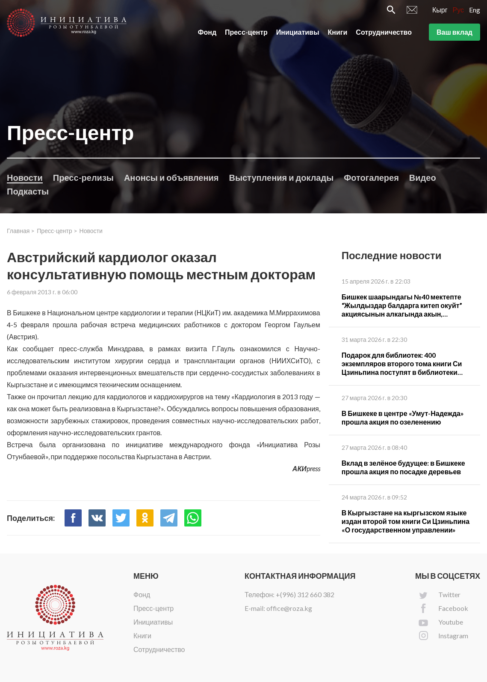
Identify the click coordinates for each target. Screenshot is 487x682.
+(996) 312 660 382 (305, 594)
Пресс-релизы (83, 177)
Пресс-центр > (57, 230)
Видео (422, 177)
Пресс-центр (246, 34)
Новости (25, 177)
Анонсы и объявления (171, 177)
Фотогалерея (371, 177)
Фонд (207, 34)
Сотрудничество (384, 34)
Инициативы (297, 34)
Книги (338, 34)
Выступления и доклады (281, 177)
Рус (458, 11)
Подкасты (28, 191)
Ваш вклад (454, 34)
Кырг (440, 11)
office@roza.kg (289, 608)
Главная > (21, 230)
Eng (474, 11)
